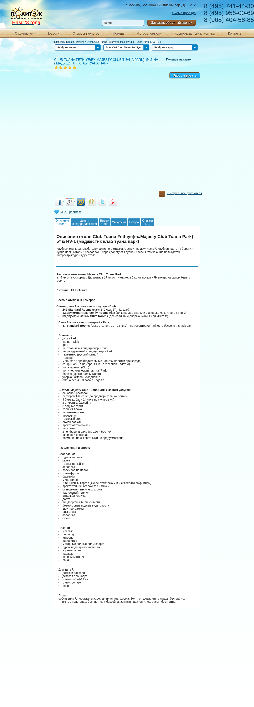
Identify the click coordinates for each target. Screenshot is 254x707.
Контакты (235, 33)
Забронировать (185, 75)
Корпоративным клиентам (194, 33)
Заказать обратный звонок (171, 22)
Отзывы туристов (86, 33)
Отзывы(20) (147, 222)
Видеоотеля (104, 222)
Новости (52, 33)
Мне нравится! (70, 212)
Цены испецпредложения (84, 222)
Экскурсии (119, 222)
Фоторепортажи (149, 33)
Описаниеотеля (62, 222)
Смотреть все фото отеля (180, 194)
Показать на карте (178, 59)
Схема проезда (184, 13)
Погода (118, 33)
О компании (24, 33)
